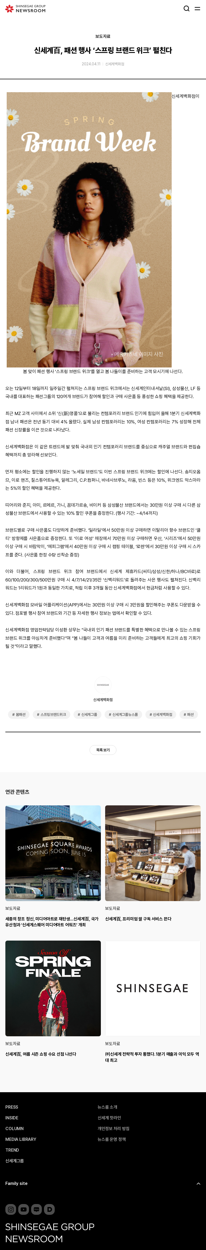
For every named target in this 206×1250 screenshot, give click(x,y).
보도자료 (102, 36)
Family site (16, 1183)
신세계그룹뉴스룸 (125, 714)
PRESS (11, 1107)
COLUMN (14, 1129)
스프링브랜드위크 (53, 714)
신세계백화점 (114, 64)
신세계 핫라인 (109, 1118)
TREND (12, 1150)
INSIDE (11, 1118)
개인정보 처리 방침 (113, 1129)
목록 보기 (103, 750)
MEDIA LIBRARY (20, 1139)
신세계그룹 (89, 714)
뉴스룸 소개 (107, 1107)
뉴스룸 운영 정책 (112, 1139)
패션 (190, 714)
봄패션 (20, 714)
